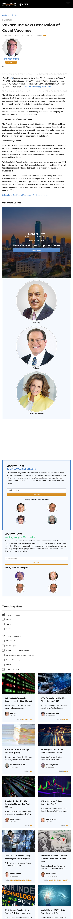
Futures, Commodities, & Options (17, 650)
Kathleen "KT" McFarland (36, 414)
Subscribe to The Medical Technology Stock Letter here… (25, 195)
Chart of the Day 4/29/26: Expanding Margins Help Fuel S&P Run (17, 804)
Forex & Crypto (11, 646)
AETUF (53, 880)
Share (5, 15)
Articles (8, 619)
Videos (8, 624)
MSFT (27, 880)
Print (14, 15)
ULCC (63, 880)
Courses (9, 629)
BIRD (31, 720)
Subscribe (36, 494)
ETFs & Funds (10, 641)
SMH (30, 880)
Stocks (8, 665)
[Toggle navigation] (68, 4)
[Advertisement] (34, 438)
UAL (60, 880)
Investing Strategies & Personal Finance (20, 655)
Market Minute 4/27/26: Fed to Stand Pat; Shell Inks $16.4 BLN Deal (54, 858)
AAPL (67, 720)
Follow (11, 62)
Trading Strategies (12, 669)
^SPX (67, 825)
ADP (65, 771)
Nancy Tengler (52, 713)
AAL (50, 880)
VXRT (45, 35)
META (23, 880)
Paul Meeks (36, 368)
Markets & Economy (13, 660)
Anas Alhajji (36, 322)
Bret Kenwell (15, 873)
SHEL (56, 880)
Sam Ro (13, 713)
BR (67, 771)
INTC (63, 720)
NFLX (27, 720)
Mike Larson (15, 819)
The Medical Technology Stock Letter (36, 87)
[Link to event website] (36, 242)
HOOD (30, 771)
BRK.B (24, 720)
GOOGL (19, 880)
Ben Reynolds (52, 765)
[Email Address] (36, 490)
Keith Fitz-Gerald (17, 765)
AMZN (15, 880)
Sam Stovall (51, 819)
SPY (31, 825)
